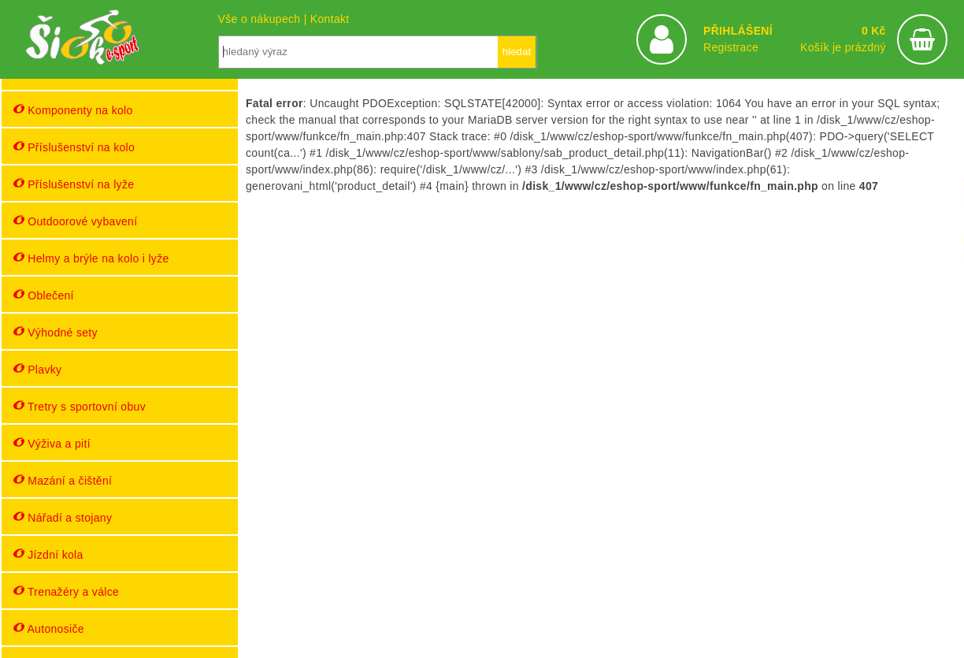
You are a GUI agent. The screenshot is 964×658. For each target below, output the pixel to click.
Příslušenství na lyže (73, 184)
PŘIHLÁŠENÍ (738, 30)
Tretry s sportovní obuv (79, 406)
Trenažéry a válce (66, 591)
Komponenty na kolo (73, 110)
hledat (516, 52)
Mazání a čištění (62, 480)
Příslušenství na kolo (74, 147)
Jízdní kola (48, 554)
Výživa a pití (52, 443)
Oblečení (43, 295)
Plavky (37, 369)
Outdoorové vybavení (75, 221)
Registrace (730, 47)
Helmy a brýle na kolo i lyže (91, 258)
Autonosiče (48, 628)
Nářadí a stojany (62, 517)
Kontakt (330, 19)
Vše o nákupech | (264, 19)
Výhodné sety (55, 332)
